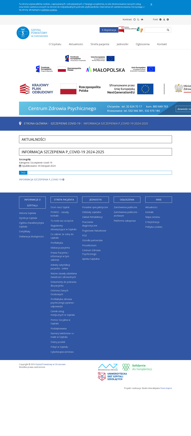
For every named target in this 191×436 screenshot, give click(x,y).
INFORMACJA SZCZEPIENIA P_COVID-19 (41, 179)
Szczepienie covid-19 (65, 123)
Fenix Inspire (166, 388)
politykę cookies (49, 9)
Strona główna (36, 123)
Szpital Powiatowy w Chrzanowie (51, 364)
